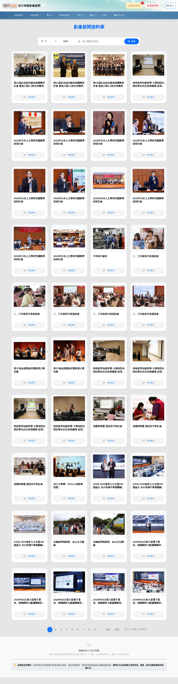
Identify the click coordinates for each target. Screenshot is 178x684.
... (100, 629)
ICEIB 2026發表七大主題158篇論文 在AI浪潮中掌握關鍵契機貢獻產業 (108, 487)
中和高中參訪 (100, 256)
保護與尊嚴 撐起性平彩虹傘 (107, 426)
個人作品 (119, 15)
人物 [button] (104, 15)
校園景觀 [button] (34, 15)
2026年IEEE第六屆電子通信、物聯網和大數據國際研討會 (148, 545)
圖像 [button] (92, 15)
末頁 (117, 629)
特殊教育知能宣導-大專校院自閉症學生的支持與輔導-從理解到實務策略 (148, 86)
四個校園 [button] (18, 15)
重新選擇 (152, 5)
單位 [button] (79, 15)
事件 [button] (49, 15)
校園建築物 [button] (64, 15)
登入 (170, 5)
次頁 (108, 629)
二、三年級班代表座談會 (146, 256)
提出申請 (135, 5)
